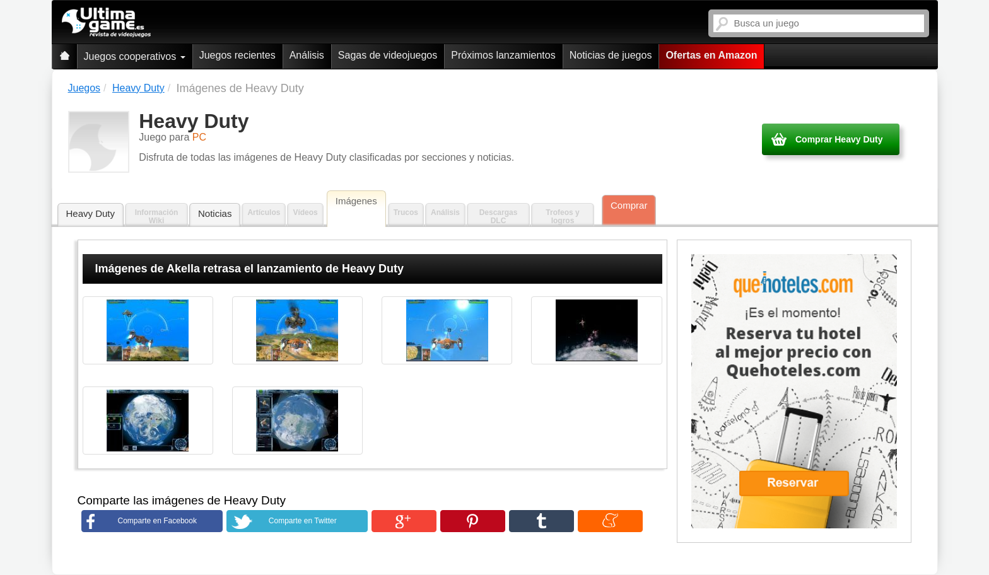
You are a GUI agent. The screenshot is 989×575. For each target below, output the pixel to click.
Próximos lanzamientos (503, 55)
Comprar (629, 205)
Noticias (214, 213)
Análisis (307, 55)
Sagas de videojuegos (387, 55)
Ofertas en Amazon (711, 55)
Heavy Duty (90, 213)
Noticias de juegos (611, 55)
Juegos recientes (237, 55)
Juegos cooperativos (134, 56)
